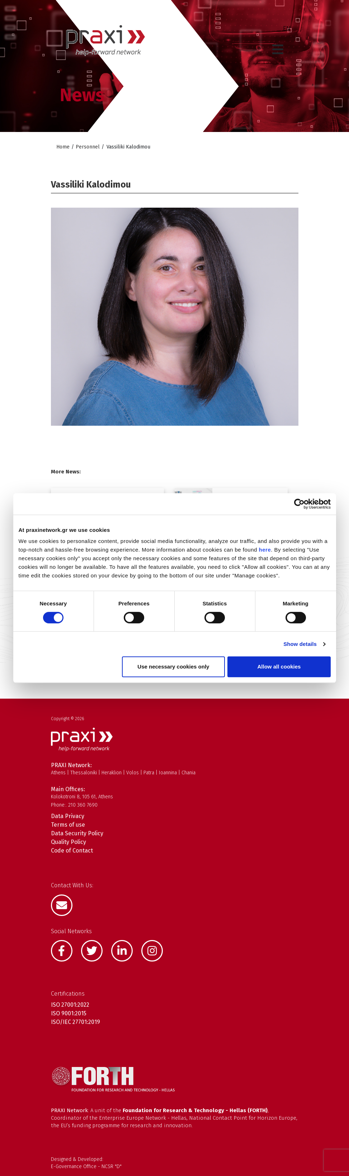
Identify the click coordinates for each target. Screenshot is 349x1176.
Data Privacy (67, 816)
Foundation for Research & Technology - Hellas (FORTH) (195, 1110)
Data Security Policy (77, 833)
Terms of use (68, 824)
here (265, 550)
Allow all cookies (279, 666)
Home (63, 147)
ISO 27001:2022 (70, 1004)
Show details (300, 644)
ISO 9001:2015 (68, 1013)
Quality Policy (68, 842)
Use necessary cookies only (173, 666)
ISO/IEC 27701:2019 (75, 1022)
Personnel (88, 147)
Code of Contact (72, 850)
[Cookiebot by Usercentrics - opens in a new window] (299, 504)
